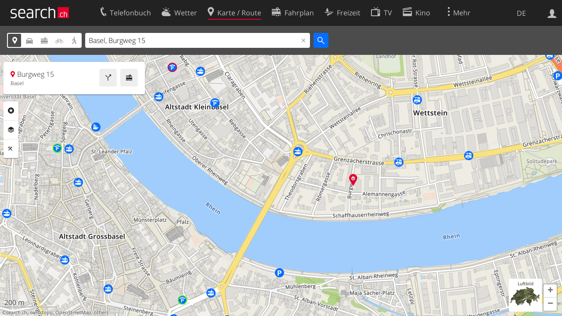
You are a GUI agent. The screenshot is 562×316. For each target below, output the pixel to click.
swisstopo (41, 312)
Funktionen (11, 149)
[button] (550, 291)
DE (521, 13)
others (101, 312)
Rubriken (11, 110)
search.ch (16, 312)
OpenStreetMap (73, 312)
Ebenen (11, 130)
